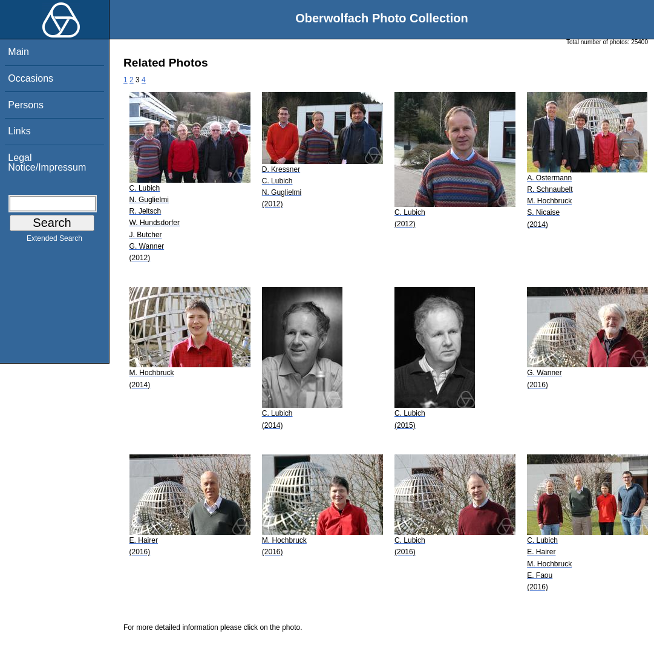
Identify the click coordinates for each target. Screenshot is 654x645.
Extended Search (54, 240)
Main (18, 52)
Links (19, 131)
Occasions (30, 78)
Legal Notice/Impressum (47, 162)
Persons (26, 105)
